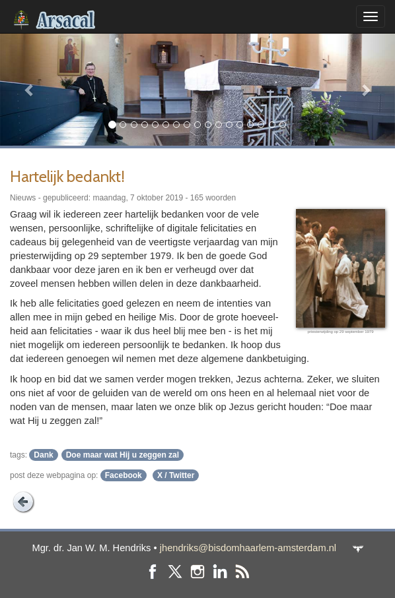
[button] (29, 89)
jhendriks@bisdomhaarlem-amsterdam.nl (248, 548)
